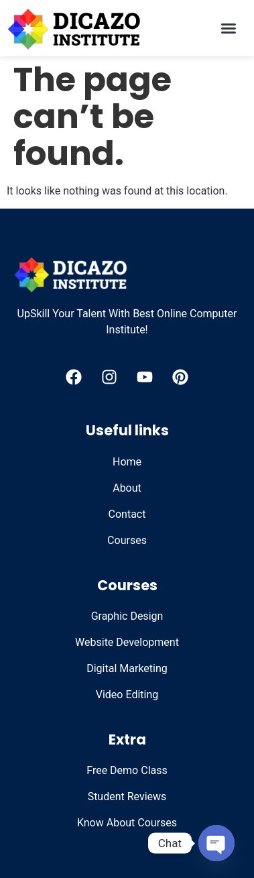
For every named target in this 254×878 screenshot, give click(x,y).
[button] (228, 28)
